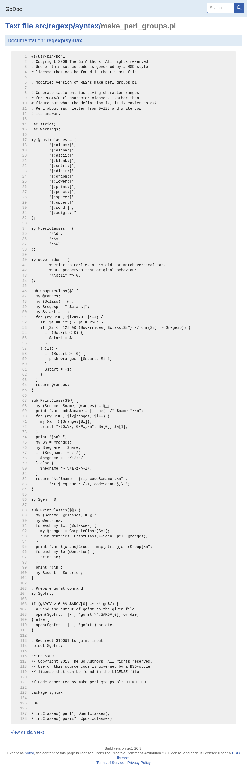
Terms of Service (110, 763)
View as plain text (27, 732)
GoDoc (13, 9)
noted (29, 753)
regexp (60, 26)
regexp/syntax (64, 40)
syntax (87, 26)
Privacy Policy (139, 763)
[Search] (220, 8)
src (40, 26)
